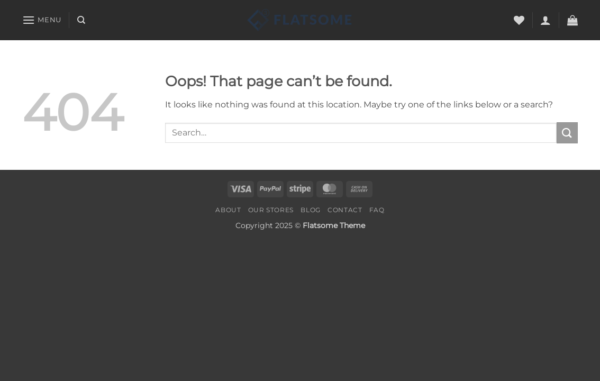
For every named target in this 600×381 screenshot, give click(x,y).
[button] (41, 20)
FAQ (377, 210)
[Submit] (567, 132)
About (228, 210)
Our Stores (271, 210)
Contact (345, 210)
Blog (310, 210)
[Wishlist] (519, 20)
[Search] (81, 20)
